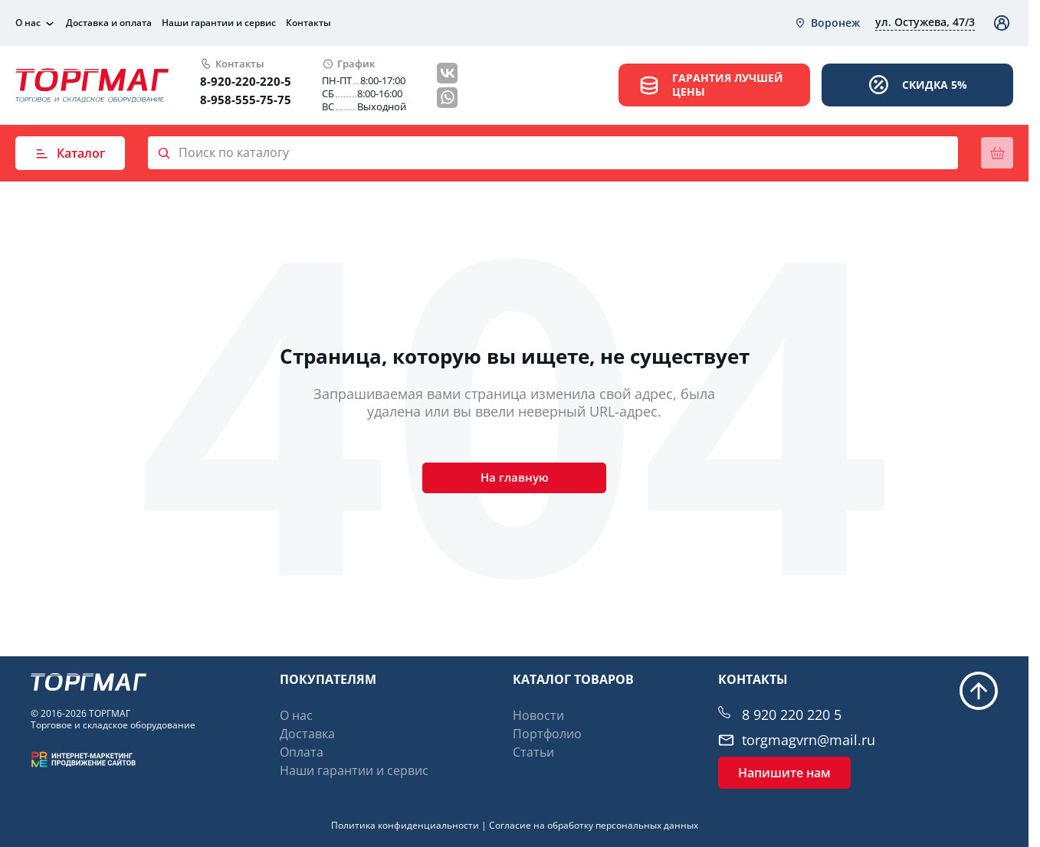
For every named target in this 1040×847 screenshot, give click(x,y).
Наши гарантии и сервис (219, 22)
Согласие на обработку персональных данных (593, 825)
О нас (28, 23)
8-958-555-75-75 (245, 99)
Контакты (308, 22)
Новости (538, 715)
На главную (514, 480)
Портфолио (547, 733)
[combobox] (827, 23)
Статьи (533, 752)
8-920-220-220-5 (245, 81)
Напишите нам (784, 772)
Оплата (301, 752)
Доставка (307, 733)
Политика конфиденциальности (405, 825)
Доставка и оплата (109, 22)
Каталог (70, 153)
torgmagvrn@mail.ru (808, 740)
